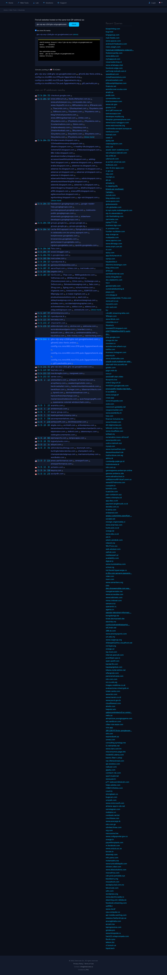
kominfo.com (111, 488)
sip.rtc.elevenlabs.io (114, 213)
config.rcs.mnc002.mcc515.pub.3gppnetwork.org (57, 80)
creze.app (110, 398)
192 (48, 441)
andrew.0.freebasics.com (116, 44)
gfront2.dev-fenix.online (89, 74)
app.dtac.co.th (112, 501)
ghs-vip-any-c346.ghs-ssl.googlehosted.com (71, 367)
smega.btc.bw (112, 340)
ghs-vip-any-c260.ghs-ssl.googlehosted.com (54, 34)
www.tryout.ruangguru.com (117, 122)
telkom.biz (110, 942)
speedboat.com (112, 74)
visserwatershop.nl (114, 62)
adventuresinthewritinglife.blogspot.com (69, 181)
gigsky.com (110, 770)
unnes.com (110, 739)
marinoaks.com (87, 268)
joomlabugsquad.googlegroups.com (67, 210)
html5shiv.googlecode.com (117, 386)
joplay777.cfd (111, 222)
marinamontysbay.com (88, 454)
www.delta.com (112, 56)
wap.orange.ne (112, 234)
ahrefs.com (110, 706)
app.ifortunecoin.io (114, 255)
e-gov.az (109, 171)
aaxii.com (82, 297)
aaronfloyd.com (58, 268)
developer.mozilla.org (115, 116)
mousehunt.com (112, 882)
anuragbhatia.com (113, 921)
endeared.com (112, 513)
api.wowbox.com (113, 764)
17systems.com (75, 111)
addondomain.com (59, 326)
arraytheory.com (58, 383)
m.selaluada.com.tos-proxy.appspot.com (69, 232)
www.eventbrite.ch (114, 413)
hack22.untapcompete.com (117, 936)
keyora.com (56, 470)
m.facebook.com (113, 845)
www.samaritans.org (114, 582)
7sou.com (55, 248)
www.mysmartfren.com (115, 449)
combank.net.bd (112, 815)
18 (49, 467)
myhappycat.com (113, 59)
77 (49, 412)
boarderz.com (84, 329)
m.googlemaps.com (60, 255)
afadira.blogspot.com (90, 188)
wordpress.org (112, 894)
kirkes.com (72, 268)
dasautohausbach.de (114, 452)
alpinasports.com (58, 438)
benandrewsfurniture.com (62, 428)
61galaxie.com (57, 291)
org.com (109, 830)
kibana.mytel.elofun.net (116, 670)
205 (44, 258)
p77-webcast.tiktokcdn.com (117, 782)
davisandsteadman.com (76, 392)
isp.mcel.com (111, 652)
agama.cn (110, 609)
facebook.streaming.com (116, 903)
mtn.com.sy (111, 467)
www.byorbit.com (113, 440)
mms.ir (108, 374)
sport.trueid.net (112, 776)
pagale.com (56, 271)
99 (49, 268)
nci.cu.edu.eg (111, 682)
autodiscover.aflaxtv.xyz (116, 346)
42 (49, 380)
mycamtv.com (112, 304)
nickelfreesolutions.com (116, 77)
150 (48, 418)
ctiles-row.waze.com (114, 724)
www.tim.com (111, 694)
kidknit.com (73, 431)
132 (48, 140)
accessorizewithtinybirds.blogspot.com (68, 159)
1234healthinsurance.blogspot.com (66, 143)
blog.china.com (112, 268)
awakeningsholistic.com (79, 383)
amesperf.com (81, 461)
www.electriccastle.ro (115, 897)
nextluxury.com (112, 132)
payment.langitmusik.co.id (117, 504)
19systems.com (91, 111)
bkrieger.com (73, 389)
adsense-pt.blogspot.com (88, 172)
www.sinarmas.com (114, 525)
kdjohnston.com (58, 431)
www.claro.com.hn (113, 749)
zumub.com (111, 195)
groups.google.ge (59, 226)
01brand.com (96, 105)
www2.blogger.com (60, 252)
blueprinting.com (113, 29)
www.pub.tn (111, 779)
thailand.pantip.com (114, 53)
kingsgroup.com (112, 35)
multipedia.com (112, 237)
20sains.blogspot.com (61, 146)
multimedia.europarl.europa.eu (119, 128)
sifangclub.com (112, 673)
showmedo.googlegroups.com (64, 216)
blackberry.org (112, 879)
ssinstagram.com (113, 809)
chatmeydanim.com (114, 144)
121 (48, 99)
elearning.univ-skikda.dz (116, 900)
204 (44, 95)
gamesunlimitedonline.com (63, 265)
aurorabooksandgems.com (63, 329)
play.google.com (113, 337)
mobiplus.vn (111, 812)
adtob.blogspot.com (91, 178)
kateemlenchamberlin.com (89, 428)
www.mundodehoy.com (116, 564)
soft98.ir (109, 906)
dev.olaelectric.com (114, 280)
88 (49, 425)
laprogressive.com (113, 927)
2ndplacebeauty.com (60, 127)
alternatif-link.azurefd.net (116, 364)
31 (45, 448)
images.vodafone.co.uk (115, 685)
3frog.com (55, 287)
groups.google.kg (77, 226)
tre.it (108, 283)
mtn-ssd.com (111, 307)
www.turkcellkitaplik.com (116, 864)
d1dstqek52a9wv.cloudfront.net (119, 643)
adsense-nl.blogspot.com (88, 169)
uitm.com (110, 891)
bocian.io (109, 851)
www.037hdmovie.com (115, 482)
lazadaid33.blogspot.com (116, 328)
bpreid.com (58, 392)
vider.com (110, 576)
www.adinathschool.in (115, 476)
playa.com (110, 292)
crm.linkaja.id (111, 295)
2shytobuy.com (79, 127)
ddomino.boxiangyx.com (116, 265)
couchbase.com (112, 818)
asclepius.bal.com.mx (115, 885)
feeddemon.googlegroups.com (65, 204)
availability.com (112, 558)
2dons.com (78, 124)
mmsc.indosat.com (114, 600)
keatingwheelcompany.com (63, 415)
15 (41, 380)
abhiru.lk (109, 458)
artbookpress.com (86, 425)
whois (75, 34)
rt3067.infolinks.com (114, 788)
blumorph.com (83, 448)
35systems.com (92, 134)
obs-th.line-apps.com (115, 168)
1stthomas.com (57, 278)
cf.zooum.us (111, 945)
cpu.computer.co (113, 912)
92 (49, 367)
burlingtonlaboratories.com (63, 451)
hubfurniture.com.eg (114, 455)
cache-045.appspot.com (62, 229)
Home (9, 3)
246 (45, 339)
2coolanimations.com (60, 124)
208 (44, 316)
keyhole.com (56, 370)
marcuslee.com (58, 258)
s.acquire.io (110, 485)
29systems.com (91, 121)
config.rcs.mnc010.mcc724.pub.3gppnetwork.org (57, 83)
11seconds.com (60, 108)
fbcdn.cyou (110, 939)
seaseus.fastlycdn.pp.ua (116, 918)
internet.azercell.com (115, 655)
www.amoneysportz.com (116, 634)
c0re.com (69, 332)
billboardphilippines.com (116, 83)
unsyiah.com (111, 800)
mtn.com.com (111, 679)
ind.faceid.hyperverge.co (116, 570)
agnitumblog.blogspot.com (63, 197)
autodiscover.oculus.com (116, 89)
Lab (36, 3)
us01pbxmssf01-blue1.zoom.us (119, 479)
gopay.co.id (111, 107)
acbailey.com (57, 303)
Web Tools (23, 3)
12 (49, 265)
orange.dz (110, 531)
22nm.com (77, 281)
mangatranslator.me (114, 591)
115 (49, 95)
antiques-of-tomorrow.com (81, 380)
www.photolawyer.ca (60, 102)
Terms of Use (89, 964)
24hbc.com (83, 118)
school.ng (110, 567)
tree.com (109, 416)
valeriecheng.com (93, 336)
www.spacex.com (113, 41)
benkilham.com (58, 389)
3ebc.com (93, 284)
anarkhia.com (57, 405)
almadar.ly (110, 183)
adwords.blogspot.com (61, 185)
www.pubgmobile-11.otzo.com (118, 298)
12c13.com (55, 275)
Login (152, 3)
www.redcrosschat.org (115, 125)
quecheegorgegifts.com (90, 399)
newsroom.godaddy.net (116, 407)
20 (45, 425)
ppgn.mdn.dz (111, 370)
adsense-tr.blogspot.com (62, 175)
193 (48, 255)
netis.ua (109, 715)
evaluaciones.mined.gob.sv (117, 688)
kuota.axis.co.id (112, 528)
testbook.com (111, 165)
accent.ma (110, 924)
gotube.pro (110, 930)
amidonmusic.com (59, 409)
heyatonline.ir (111, 262)
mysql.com (110, 446)
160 (48, 248)
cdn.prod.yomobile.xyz (115, 876)
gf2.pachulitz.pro (89, 83)
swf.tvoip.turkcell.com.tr (116, 71)
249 (44, 370)
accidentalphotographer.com (78, 303)
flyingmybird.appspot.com (87, 229)
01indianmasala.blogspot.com (64, 140)
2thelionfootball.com (60, 130)
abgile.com (56, 425)
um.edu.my (110, 637)
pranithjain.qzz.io (113, 658)
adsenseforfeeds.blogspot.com (65, 178)
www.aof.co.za (112, 301)
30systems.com (79, 130)
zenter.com (56, 377)
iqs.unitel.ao (111, 156)
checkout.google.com (60, 95)
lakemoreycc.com (89, 431)
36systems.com (58, 137)
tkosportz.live (111, 380)
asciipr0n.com (57, 474)
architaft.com (69, 425)
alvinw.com (75, 326)
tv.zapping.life (112, 186)
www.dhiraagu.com (114, 243)
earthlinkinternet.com (115, 274)
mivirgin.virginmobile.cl (115, 522)
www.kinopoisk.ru (113, 933)
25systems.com (58, 121)
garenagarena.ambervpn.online (119, 470)
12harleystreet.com (77, 108)
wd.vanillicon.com (113, 721)
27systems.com (75, 121)
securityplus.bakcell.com (116, 153)
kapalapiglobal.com (114, 667)
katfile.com (110, 349)
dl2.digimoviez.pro (113, 425)
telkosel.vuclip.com (114, 428)
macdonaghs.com (59, 373)
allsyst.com (56, 444)
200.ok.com (111, 631)
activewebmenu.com (60, 306)
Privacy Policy (78, 964)
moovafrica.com (112, 873)
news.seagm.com (113, 47)
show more (89, 137)
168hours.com (59, 111)
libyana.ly (110, 325)
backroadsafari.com (60, 386)
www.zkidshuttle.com (115, 358)
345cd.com (56, 284)
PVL (87, 970)
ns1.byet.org (111, 646)
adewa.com (90, 306)
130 (48, 470)
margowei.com (76, 373)
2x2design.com (91, 281)
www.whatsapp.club (114, 65)
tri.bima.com (111, 510)
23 (49, 405)
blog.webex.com (113, 198)
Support (62, 3)
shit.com (109, 733)
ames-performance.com (62, 461)
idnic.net (109, 147)
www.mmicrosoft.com (115, 803)
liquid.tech (110, 948)
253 (44, 373)
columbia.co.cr (112, 322)
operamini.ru (111, 606)
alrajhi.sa (109, 92)
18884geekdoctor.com (85, 275)
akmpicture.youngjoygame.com (119, 718)
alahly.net (110, 141)
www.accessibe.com (114, 594)
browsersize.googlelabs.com (64, 239)
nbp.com (109, 174)
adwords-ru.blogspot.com (85, 185)
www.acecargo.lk (113, 821)
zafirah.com (111, 552)
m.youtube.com (112, 228)
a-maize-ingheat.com (75, 294)
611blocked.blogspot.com (88, 150)
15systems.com (96, 108)
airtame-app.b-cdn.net (115, 806)
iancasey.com (57, 319)
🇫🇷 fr (161, 2)
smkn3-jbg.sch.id (113, 383)
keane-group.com (59, 412)
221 (44, 319)
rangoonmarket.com (114, 410)
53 (45, 467)
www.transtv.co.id (113, 697)
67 (49, 323)
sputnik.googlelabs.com (86, 245)
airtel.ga (109, 271)
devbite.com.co (112, 507)
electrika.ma (111, 622)
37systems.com (75, 137)
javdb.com (110, 95)
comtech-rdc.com (113, 773)
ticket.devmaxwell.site (115, 619)
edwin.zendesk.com (114, 540)
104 (48, 258)
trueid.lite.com (112, 491)
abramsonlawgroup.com (85, 300)
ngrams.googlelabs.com (62, 245)
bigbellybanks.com (59, 441)
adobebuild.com (81, 310)
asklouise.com (89, 326)
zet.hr (108, 537)
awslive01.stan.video (114, 377)
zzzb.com (110, 404)
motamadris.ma (112, 861)
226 (48, 460)
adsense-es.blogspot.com (83, 166)
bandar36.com (112, 664)
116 (49, 448)
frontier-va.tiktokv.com (115, 231)
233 (44, 323)
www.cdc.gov (111, 104)
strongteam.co (112, 794)
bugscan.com (111, 797)
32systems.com (58, 134)
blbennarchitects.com (91, 389)
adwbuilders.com (58, 380)
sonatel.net (110, 519)
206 (44, 261)
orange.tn (110, 839)
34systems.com (75, 134)
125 (48, 373)
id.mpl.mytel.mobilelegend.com (119, 210)
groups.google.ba (59, 223)
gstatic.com (111, 367)
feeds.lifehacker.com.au (79, 99)
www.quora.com (113, 201)
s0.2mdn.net (111, 628)
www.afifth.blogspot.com (82, 191)
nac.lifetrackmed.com (115, 761)
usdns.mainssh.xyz (114, 443)
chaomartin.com (58, 323)
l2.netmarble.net (113, 746)
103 (48, 438)
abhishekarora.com (59, 313)
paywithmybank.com (114, 842)
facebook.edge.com (114, 68)
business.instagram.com (116, 352)
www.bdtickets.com (114, 597)
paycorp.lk (110, 355)
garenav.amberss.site (115, 473)
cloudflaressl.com (113, 703)
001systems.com (79, 105)
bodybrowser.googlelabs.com (64, 236)
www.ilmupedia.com (114, 401)
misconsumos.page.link (116, 752)
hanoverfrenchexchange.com (64, 396)
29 (49, 409)
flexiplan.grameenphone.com (118, 119)
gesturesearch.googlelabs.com (65, 242)
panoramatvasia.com (114, 676)
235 (44, 326)
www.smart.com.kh (114, 246)
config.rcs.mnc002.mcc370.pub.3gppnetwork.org (57, 77)
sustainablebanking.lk (115, 289)
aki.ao (108, 180)
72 (38, 95)
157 (48, 376)
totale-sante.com (113, 691)
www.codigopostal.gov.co (117, 836)
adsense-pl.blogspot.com (62, 172)
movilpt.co (110, 177)
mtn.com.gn (111, 824)
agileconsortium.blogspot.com (64, 194)
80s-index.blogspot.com (62, 153)
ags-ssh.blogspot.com (88, 197)
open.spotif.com (112, 661)
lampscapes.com (76, 438)
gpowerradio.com (113, 286)
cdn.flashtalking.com (114, 216)
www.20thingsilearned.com (63, 118)
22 (45, 444)
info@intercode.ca (86, 967)
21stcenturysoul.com (60, 281)
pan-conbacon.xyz (114, 494)
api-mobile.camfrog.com (116, 915)
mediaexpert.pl (112, 555)
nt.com (109, 249)
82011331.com (90, 291)
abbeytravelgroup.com (61, 300)
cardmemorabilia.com (85, 332)
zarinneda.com (112, 219)
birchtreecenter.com (77, 422)
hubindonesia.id (112, 464)
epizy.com (110, 252)
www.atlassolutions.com (116, 870)
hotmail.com (111, 135)
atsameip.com (112, 854)
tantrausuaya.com (113, 113)
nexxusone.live (112, 833)
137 (48, 203)
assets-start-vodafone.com (117, 150)
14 (41, 95)
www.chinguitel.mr (113, 277)
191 (49, 252)
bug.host (109, 32)
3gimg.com (68, 287)
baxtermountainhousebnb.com (85, 386)
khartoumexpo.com (114, 101)
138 (48, 223)
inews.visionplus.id (114, 497)
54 (45, 470)
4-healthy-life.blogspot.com (86, 146)
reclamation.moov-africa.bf (117, 437)
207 (44, 265)
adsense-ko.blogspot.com (62, 169)
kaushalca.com (57, 336)
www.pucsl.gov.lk (113, 700)
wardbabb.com (57, 457)
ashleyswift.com (58, 422)
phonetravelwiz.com (114, 80)
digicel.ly (109, 561)
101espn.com (111, 316)
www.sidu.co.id (112, 534)
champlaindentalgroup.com (63, 454)
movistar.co (110, 343)
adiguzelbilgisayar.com (61, 310)
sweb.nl (109, 138)
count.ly (109, 791)
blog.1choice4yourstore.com (63, 115)
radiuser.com (111, 767)
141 (48, 229)
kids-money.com (74, 336)
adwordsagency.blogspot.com (64, 188)
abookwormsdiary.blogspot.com (65, 156)
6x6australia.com (74, 291)
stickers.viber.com (113, 867)
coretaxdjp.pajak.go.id (115, 461)
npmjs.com (110, 259)
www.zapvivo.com (113, 240)
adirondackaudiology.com (62, 448)
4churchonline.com (84, 287)
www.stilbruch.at (58, 99)
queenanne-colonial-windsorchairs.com (71, 402)
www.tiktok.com (112, 319)
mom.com (110, 579)
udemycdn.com (112, 159)
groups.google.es (77, 223)
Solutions (48, 3)
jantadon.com (57, 467)
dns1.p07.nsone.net (114, 110)
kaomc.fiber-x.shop (114, 758)
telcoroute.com (112, 888)
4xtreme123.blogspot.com (62, 150)
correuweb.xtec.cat (81, 102)
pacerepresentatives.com (62, 418)
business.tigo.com (113, 225)
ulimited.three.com (113, 827)
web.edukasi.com (113, 549)
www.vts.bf (110, 909)
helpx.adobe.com (113, 785)
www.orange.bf (112, 395)
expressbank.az (112, 736)
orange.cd (110, 649)
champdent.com (85, 451)
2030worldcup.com (76, 278)
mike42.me (110, 543)
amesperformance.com (61, 464)
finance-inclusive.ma (114, 419)
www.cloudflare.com (114, 431)
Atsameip (21, 10)
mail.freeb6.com (112, 38)
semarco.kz (111, 603)
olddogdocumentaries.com (63, 435)
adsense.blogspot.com (81, 162)
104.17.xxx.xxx (111, 546)
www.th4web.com (113, 422)
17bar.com (67, 275)
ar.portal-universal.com (115, 162)
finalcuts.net (111, 86)
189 (48, 370)
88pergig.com (57, 294)
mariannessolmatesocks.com (64, 399)
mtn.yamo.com (112, 858)
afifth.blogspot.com (59, 191)
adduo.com (77, 306)
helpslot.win (111, 709)
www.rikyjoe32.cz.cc (60, 105)
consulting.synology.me (116, 743)
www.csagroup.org (114, 640)
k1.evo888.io (111, 392)
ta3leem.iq (110, 434)
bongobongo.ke (112, 616)
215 (48, 474)
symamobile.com (113, 98)
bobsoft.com (56, 332)
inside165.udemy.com (115, 755)
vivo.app (109, 727)
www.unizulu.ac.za (114, 848)
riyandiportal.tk (58, 262)
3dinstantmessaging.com (75, 284)
